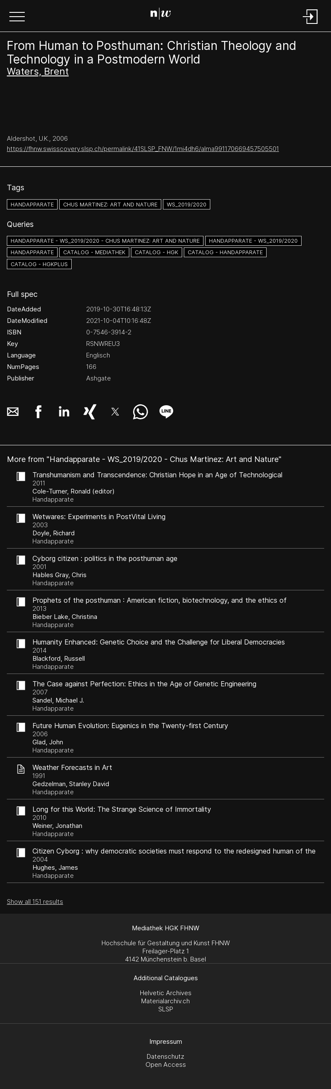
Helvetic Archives (166, 993)
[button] (17, 17)
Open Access (165, 1064)
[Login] (310, 24)
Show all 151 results (35, 901)
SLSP (165, 1009)
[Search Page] (164, 15)
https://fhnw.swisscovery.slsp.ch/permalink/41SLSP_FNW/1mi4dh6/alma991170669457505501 (143, 149)
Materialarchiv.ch (165, 1001)
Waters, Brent (38, 71)
